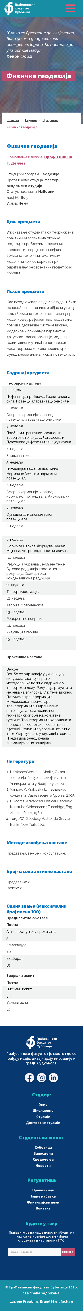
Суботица (43, 1147)
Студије (43, 1116)
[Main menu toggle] (70, 8)
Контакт (43, 1208)
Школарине (43, 1110)
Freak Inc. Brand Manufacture (48, 1301)
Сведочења (43, 1159)
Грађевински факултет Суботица (38, 1287)
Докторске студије (43, 1122)
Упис (43, 1104)
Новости (43, 1165)
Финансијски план (43, 1202)
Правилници (43, 1190)
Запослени (43, 1153)
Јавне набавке (43, 1196)
